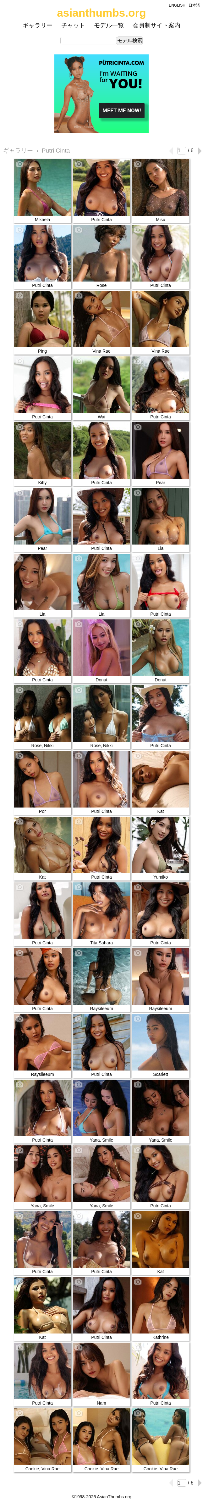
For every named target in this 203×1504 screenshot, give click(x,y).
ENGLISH (177, 5)
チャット (73, 25)
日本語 (194, 5)
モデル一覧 (109, 25)
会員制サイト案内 (156, 25)
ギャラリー (37, 25)
